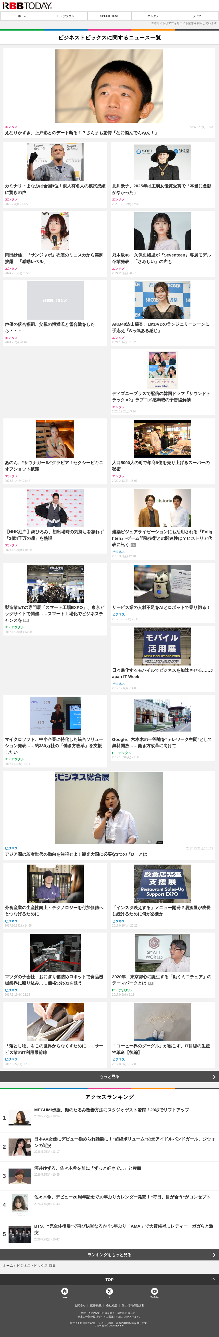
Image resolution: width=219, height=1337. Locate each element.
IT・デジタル (65, 16)
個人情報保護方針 (133, 1305)
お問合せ (80, 1305)
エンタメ (153, 16)
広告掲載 (96, 1305)
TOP (110, 1279)
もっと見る (109, 1076)
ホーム (22, 16)
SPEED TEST (109, 16)
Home (65, 1297)
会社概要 (111, 1305)
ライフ (196, 16)
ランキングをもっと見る (109, 1254)
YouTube (154, 1297)
